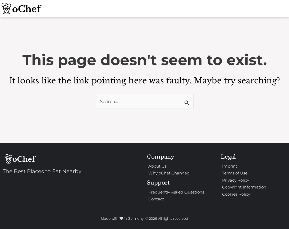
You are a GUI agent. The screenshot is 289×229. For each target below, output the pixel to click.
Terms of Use (234, 173)
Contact (156, 198)
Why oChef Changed (169, 173)
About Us (157, 166)
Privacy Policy (235, 180)
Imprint (229, 166)
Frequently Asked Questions (176, 192)
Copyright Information (244, 187)
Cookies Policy (236, 194)
